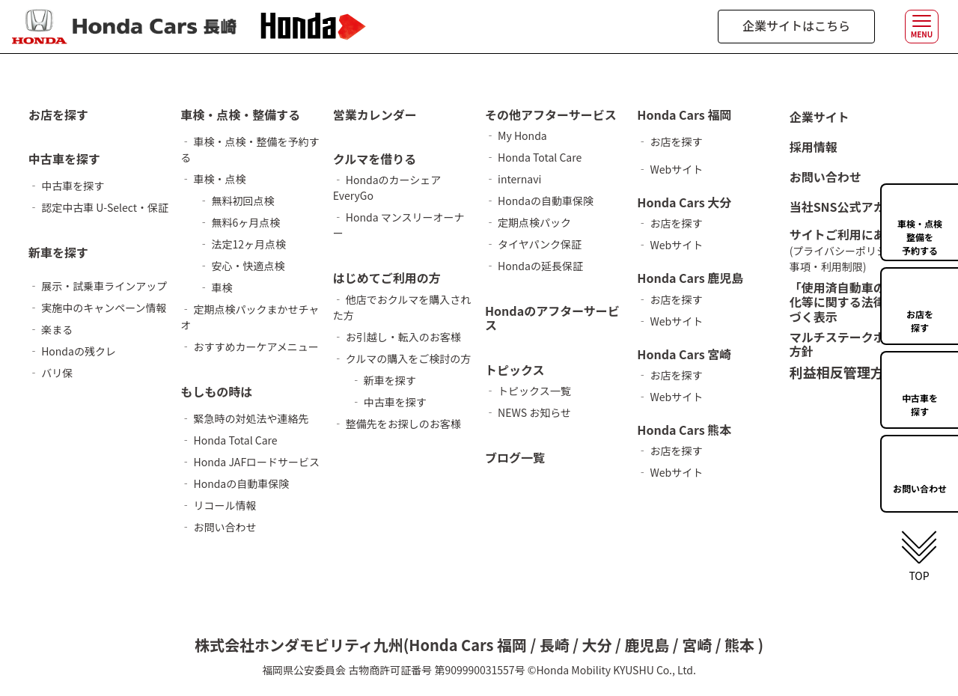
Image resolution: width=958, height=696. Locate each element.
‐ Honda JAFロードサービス (250, 461)
